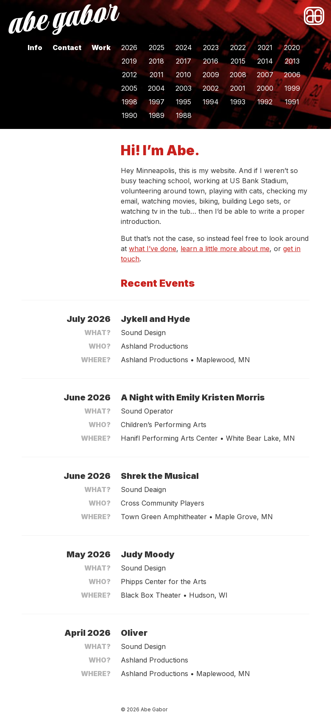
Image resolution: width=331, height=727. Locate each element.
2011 (157, 74)
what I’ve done (152, 248)
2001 (237, 88)
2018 (156, 61)
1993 (237, 102)
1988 (184, 115)
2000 (265, 88)
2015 (238, 61)
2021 (265, 47)
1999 (292, 88)
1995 (183, 102)
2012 (129, 74)
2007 (265, 74)
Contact (67, 47)
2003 (183, 88)
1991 (292, 102)
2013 (292, 61)
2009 (211, 74)
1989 (156, 115)
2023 (211, 47)
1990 (129, 115)
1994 (211, 102)
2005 (129, 88)
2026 (129, 47)
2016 (210, 61)
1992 (265, 102)
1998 (129, 102)
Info (35, 47)
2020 (292, 47)
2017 (183, 61)
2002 (211, 88)
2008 (238, 74)
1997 (156, 102)
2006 (292, 74)
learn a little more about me (225, 248)
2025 (156, 47)
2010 (183, 74)
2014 (265, 61)
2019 (129, 61)
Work (101, 47)
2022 (238, 47)
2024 (183, 47)
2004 (156, 88)
